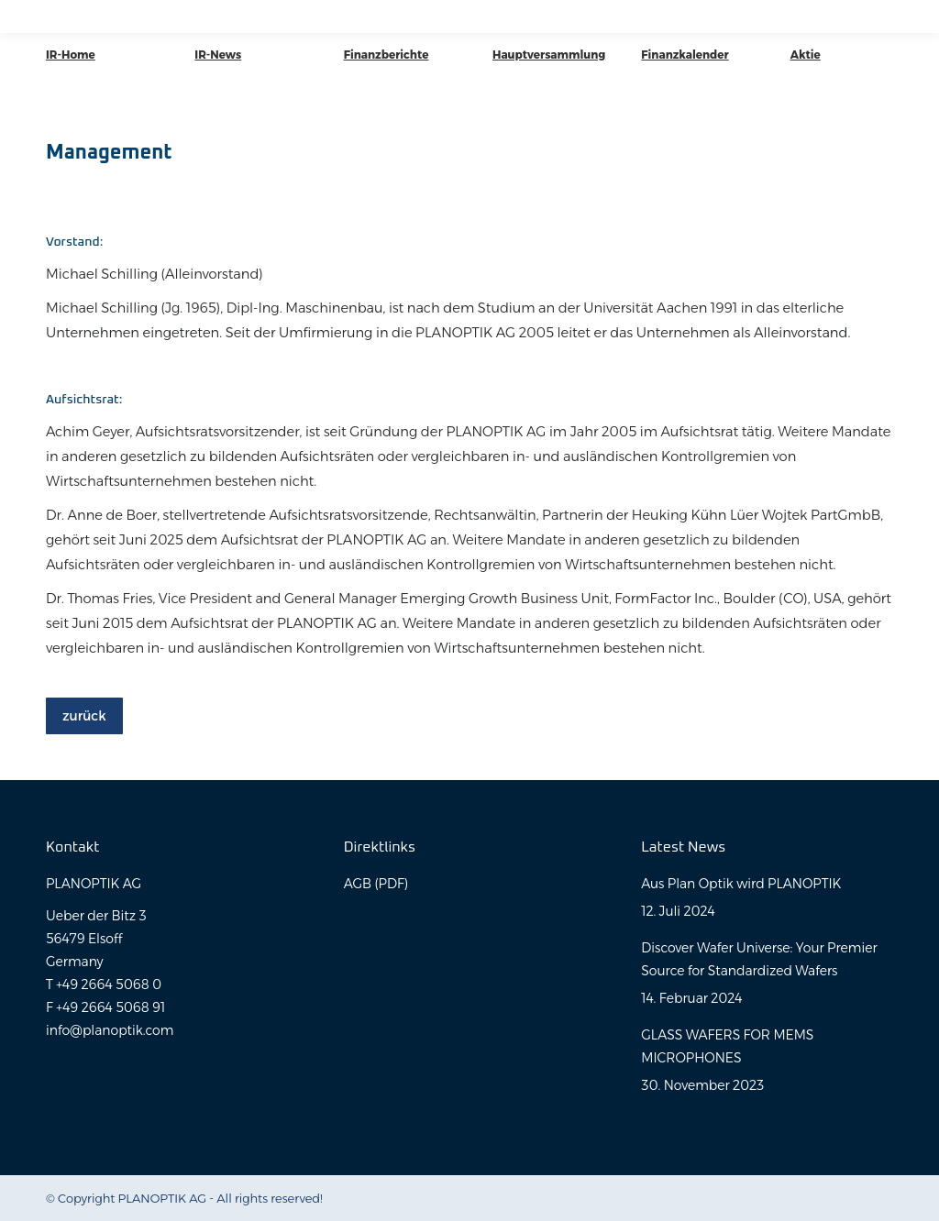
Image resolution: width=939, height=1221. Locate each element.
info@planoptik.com (109, 1030)
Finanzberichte (386, 54)
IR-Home (70, 54)
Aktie (805, 54)
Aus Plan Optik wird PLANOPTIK (741, 883)
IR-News (217, 54)
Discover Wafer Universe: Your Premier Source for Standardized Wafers (759, 959)
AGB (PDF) (376, 883)
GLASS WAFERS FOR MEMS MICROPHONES (727, 1046)
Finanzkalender (684, 54)
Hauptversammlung (548, 54)
